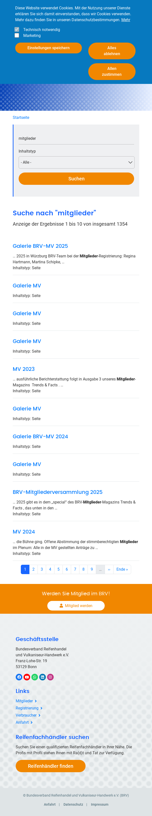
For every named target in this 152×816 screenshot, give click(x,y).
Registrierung (27, 708)
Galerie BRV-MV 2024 (40, 436)
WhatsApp (37, 677)
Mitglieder (24, 701)
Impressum (99, 804)
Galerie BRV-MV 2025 (40, 246)
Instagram (53, 677)
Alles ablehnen (112, 46)
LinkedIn (45, 677)
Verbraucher (26, 715)
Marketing (32, 31)
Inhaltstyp (27, 151)
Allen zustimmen (112, 67)
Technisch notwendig (41, 25)
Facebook (21, 677)
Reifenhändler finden (50, 766)
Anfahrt (22, 722)
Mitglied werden (78, 605)
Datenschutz (73, 804)
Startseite (21, 117)
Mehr (125, 15)
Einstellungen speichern (48, 43)
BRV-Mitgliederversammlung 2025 (57, 492)
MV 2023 (24, 369)
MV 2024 (24, 531)
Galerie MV (27, 285)
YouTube (29, 677)
